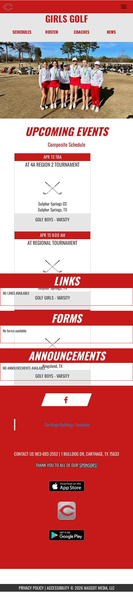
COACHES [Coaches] (81, 32)
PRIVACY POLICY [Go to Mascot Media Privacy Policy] (31, 588)
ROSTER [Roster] (51, 32)
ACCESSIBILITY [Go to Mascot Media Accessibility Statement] (58, 588)
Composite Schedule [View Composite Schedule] (66, 144)
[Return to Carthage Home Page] (7, 6)
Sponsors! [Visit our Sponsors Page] (88, 465)
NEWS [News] (111, 32)
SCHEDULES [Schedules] (21, 32)
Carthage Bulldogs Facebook (67, 424)
